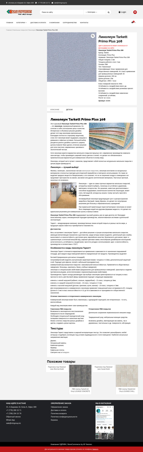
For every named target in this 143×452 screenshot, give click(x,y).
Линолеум (31, 30)
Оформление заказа (59, 407)
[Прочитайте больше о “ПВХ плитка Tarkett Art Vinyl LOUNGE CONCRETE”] (80, 385)
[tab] (54, 109)
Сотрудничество (70, 22)
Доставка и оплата (38, 22)
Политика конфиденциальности (64, 417)
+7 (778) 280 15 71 (13, 410)
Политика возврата (59, 413)
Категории (20, 22)
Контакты (84, 22)
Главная (9, 22)
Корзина (54, 420)
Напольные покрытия (20, 30)
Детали (69, 109)
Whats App (10, 420)
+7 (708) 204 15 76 (13, 413)
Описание (54, 109)
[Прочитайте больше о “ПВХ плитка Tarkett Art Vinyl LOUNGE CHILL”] (127, 385)
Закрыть (95, 449)
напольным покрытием (90, 171)
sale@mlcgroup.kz (60, 3)
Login (122, 12)
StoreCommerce (73, 444)
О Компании (54, 22)
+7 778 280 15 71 (44, 3)
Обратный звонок (13, 417)
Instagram (65, 352)
